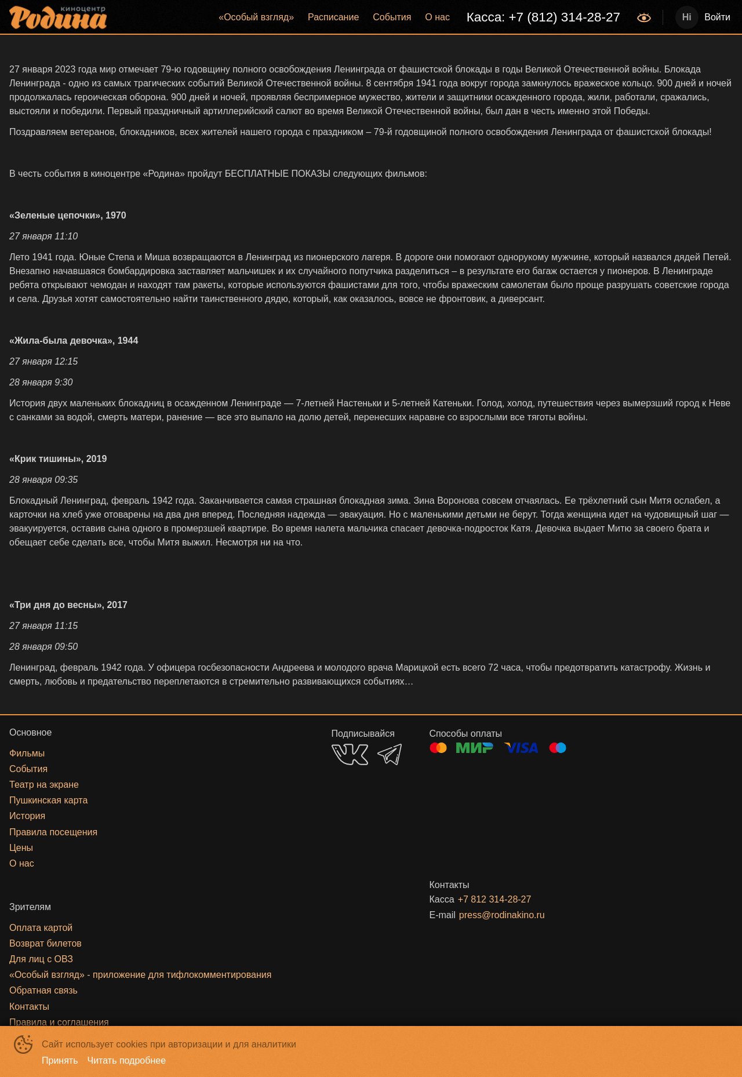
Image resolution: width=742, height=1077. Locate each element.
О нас (437, 17)
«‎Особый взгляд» (256, 17)
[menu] (373, 17)
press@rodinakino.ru (502, 915)
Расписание (333, 17)
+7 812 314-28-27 (495, 899)
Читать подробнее (127, 1060)
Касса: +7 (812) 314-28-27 (543, 17)
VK (350, 754)
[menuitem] (256, 17)
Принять (60, 1060)
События (392, 17)
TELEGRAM (389, 754)
